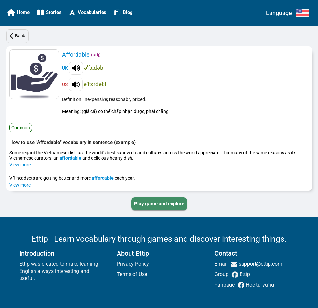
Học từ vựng (259, 285)
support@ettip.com (259, 264)
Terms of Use (132, 274)
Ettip (244, 274)
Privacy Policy (133, 264)
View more (20, 164)
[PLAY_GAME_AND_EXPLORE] (159, 203)
